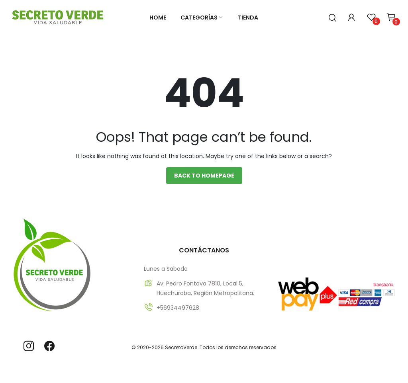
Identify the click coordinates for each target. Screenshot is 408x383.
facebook (49, 346)
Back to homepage (204, 176)
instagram (29, 346)
